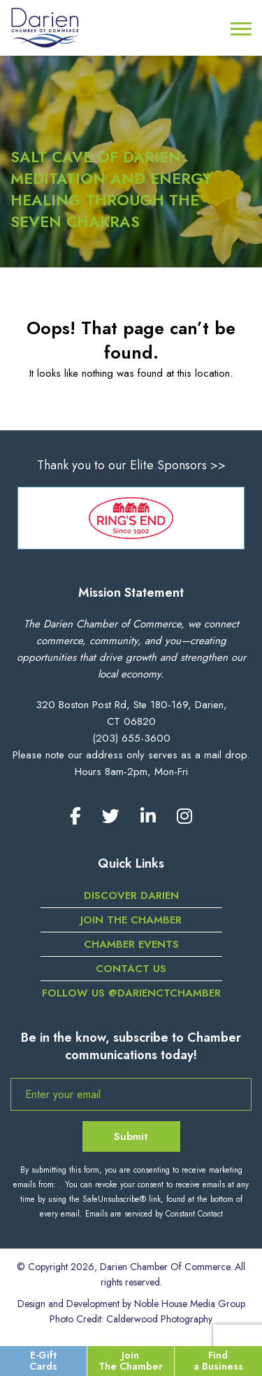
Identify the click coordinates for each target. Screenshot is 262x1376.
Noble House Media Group (189, 1304)
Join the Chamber (131, 920)
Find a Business (218, 1360)
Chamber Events (131, 944)
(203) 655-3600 (131, 738)
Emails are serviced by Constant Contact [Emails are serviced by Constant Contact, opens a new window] (154, 1213)
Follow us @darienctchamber (131, 993)
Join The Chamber (131, 1360)
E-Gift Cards (43, 1360)
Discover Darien (131, 895)
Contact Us (131, 968)
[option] (131, 518)
